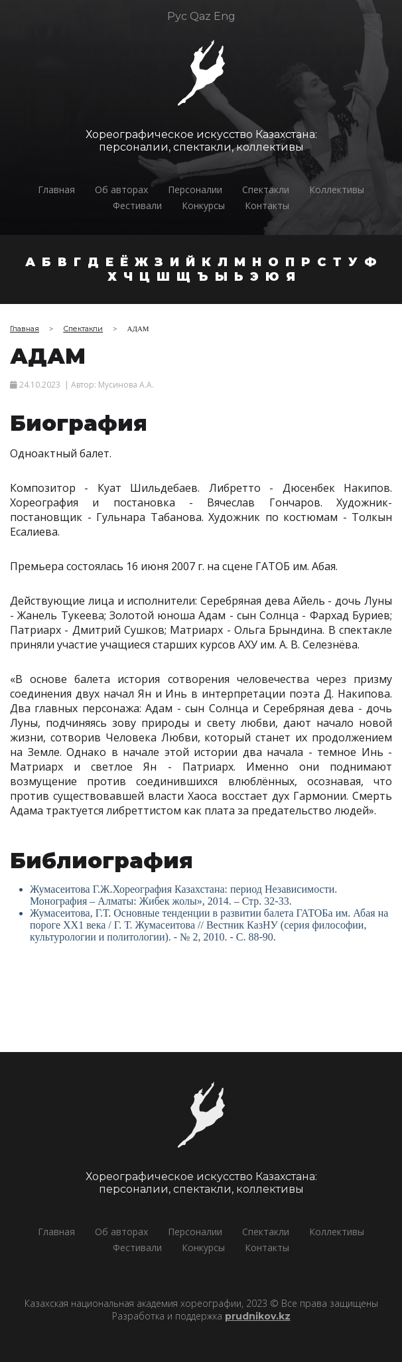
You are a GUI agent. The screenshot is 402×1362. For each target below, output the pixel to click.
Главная (56, 189)
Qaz (200, 16)
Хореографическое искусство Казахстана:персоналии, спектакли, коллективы (200, 140)
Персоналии (195, 189)
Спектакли (265, 189)
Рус (177, 16)
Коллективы (336, 189)
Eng (224, 16)
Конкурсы (203, 205)
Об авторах (121, 189)
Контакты (267, 205)
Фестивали (137, 205)
